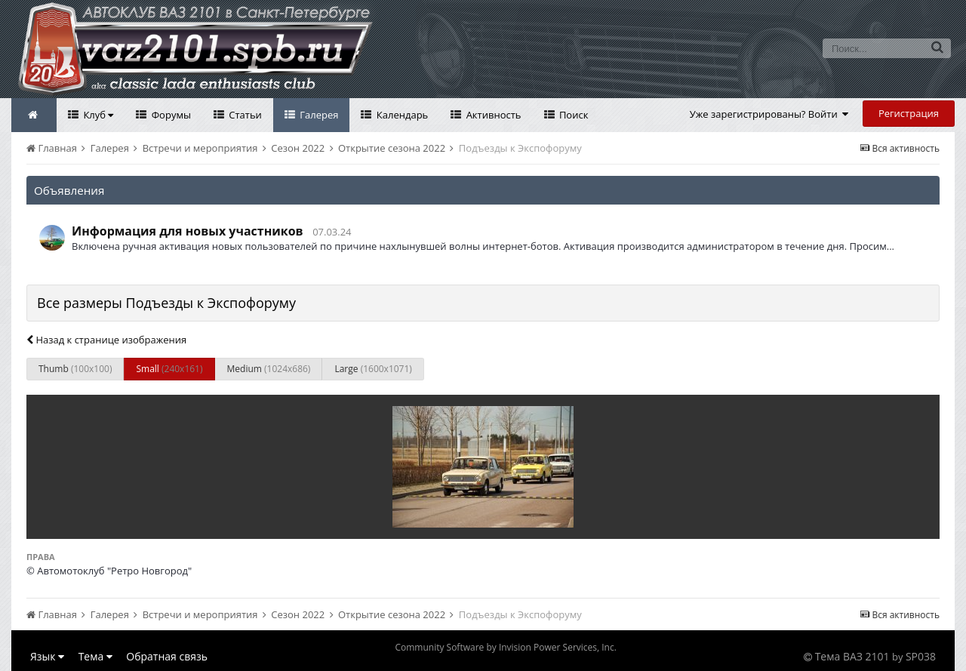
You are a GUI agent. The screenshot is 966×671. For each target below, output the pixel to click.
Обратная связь (167, 656)
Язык (47, 656)
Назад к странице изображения (106, 339)
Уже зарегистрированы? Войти (769, 114)
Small (169, 368)
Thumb (75, 368)
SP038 (921, 656)
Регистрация (908, 113)
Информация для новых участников (187, 231)
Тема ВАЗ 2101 (852, 656)
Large (372, 368)
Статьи (244, 115)
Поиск (573, 115)
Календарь (401, 115)
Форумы (170, 115)
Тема (95, 656)
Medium (269, 368)
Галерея (318, 115)
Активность (492, 115)
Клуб (97, 115)
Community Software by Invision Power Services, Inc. (505, 647)
